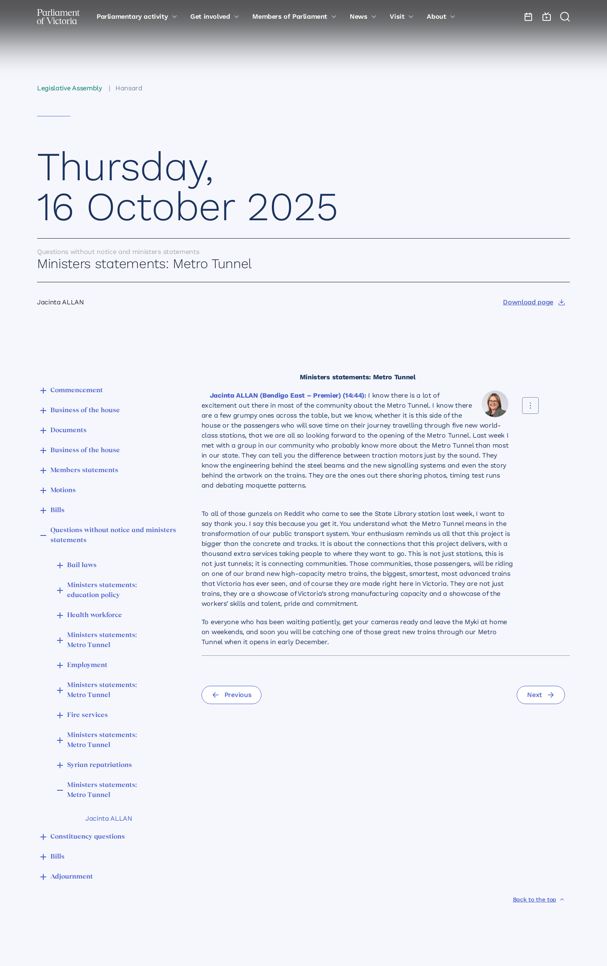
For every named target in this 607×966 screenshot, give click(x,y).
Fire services (87, 715)
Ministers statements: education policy (102, 590)
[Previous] (231, 695)
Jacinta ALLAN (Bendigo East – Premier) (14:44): (288, 395)
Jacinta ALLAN (108, 818)
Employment (87, 665)
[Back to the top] (539, 899)
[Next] (541, 695)
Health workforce (94, 615)
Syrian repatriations (99, 765)
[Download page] (534, 302)
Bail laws (82, 565)
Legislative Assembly (69, 88)
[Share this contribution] (530, 405)
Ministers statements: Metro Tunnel (102, 640)
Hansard (128, 88)
